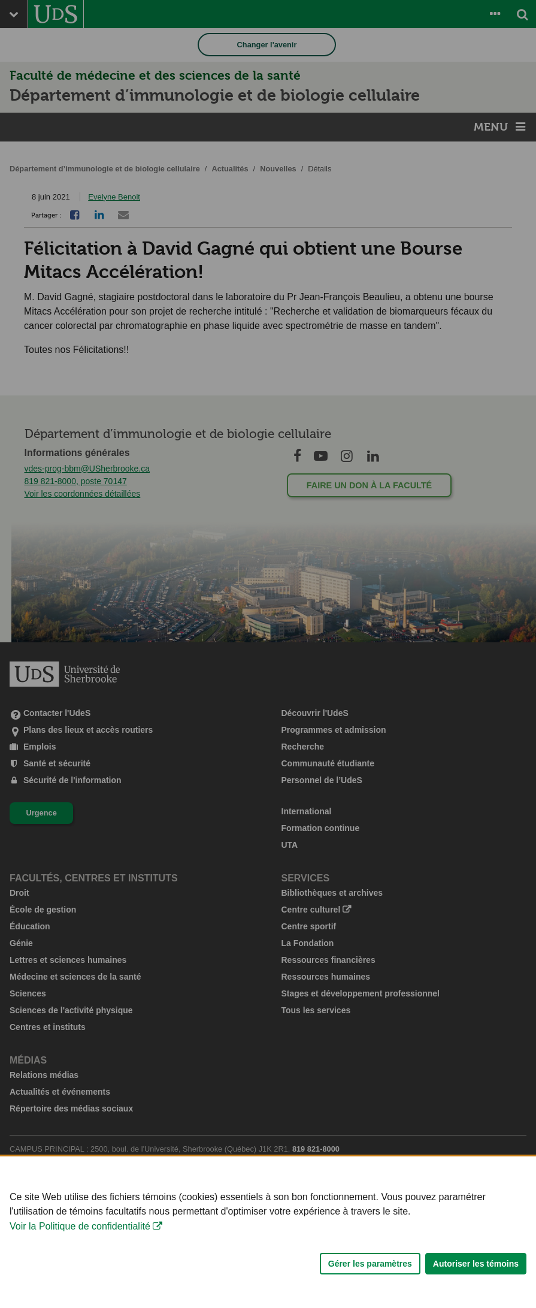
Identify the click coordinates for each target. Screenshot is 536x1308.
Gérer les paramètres (370, 1276)
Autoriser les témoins (476, 1276)
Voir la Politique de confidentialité (80, 1239)
